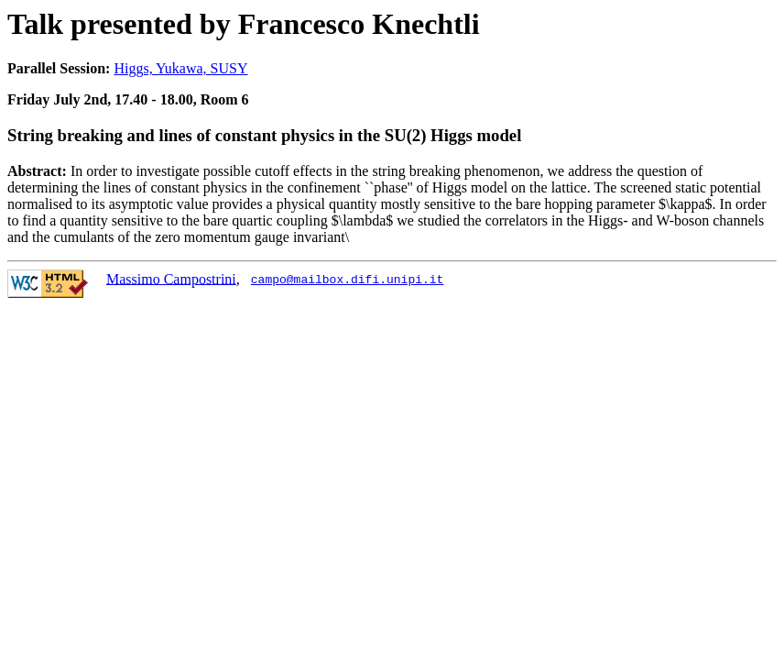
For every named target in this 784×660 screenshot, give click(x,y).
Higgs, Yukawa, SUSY (180, 68)
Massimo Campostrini (171, 278)
